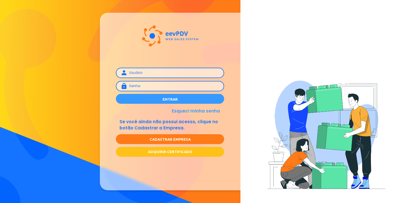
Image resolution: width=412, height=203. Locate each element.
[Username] (170, 73)
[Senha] (170, 86)
